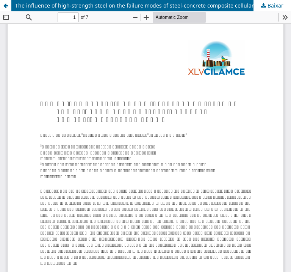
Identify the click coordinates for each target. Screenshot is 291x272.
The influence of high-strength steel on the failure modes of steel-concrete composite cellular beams (143, 5)
